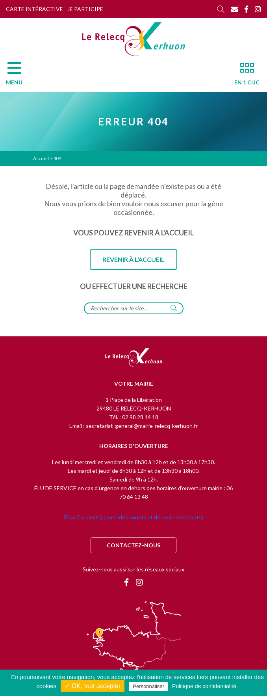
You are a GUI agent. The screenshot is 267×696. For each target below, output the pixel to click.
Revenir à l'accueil (133, 259)
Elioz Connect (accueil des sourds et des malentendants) (133, 517)
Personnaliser (148, 686)
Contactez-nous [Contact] (133, 545)
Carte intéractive (34, 9)
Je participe (85, 9)
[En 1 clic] (243, 75)
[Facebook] (246, 9)
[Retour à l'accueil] (133, 358)
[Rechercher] (220, 9)
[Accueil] (133, 39)
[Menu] (18, 75)
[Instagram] (258, 9)
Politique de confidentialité (204, 686)
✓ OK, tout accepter (93, 686)
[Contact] (234, 9)
